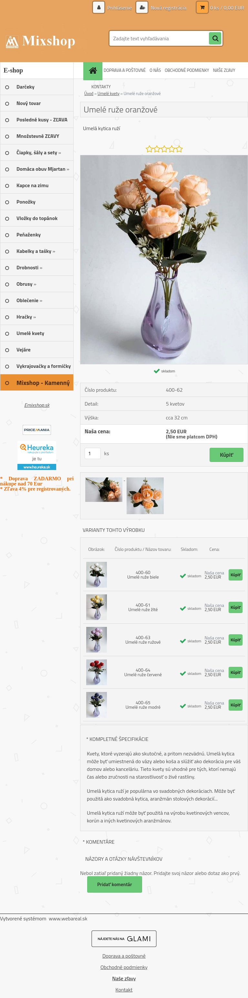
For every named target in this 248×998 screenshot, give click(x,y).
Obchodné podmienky (124, 967)
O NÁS (155, 70)
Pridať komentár (114, 884)
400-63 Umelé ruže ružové (142, 639)
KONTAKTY (101, 86)
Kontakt (124, 989)
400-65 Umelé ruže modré (143, 704)
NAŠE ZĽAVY (224, 70)
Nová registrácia (168, 8)
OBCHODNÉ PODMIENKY (187, 70)
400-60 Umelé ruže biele (143, 574)
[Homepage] (94, 70)
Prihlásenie (119, 8)
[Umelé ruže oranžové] (164, 158)
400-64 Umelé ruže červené (143, 672)
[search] (215, 39)
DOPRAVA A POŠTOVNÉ (125, 70)
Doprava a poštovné (124, 956)
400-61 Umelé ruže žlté (143, 607)
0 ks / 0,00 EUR (227, 8)
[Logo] (44, 38)
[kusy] (93, 453)
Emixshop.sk (36, 405)
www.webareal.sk (68, 918)
